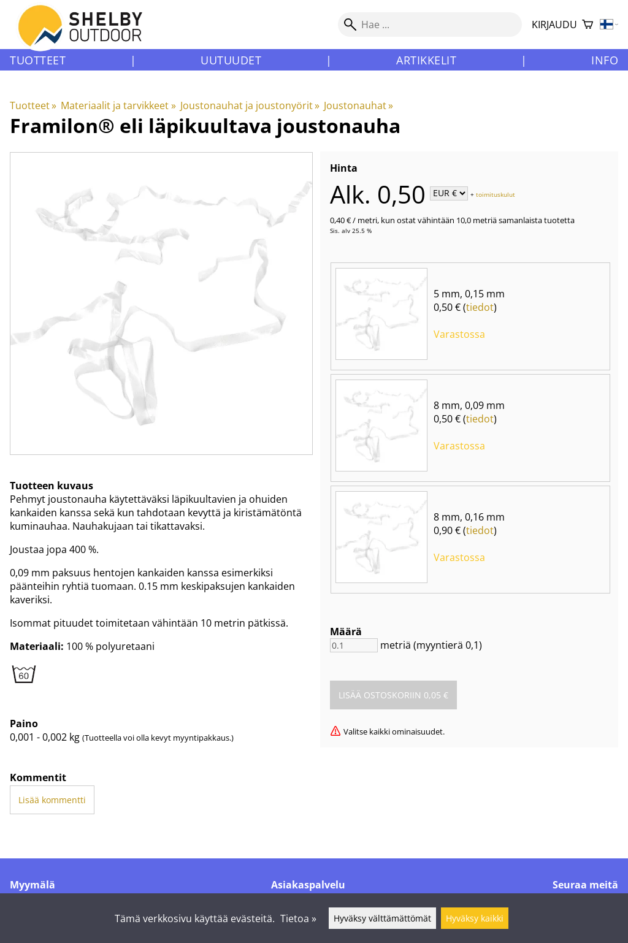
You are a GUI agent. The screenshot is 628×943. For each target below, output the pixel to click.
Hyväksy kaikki (475, 918)
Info (604, 60)
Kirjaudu (554, 24)
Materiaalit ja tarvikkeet (118, 105)
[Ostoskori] (587, 25)
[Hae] (430, 24)
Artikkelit (426, 60)
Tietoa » (298, 918)
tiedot (480, 307)
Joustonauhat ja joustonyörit (250, 105)
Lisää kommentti (52, 800)
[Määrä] (354, 645)
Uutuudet (231, 60)
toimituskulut (495, 193)
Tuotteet (38, 60)
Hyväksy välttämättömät (382, 918)
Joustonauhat (358, 105)
